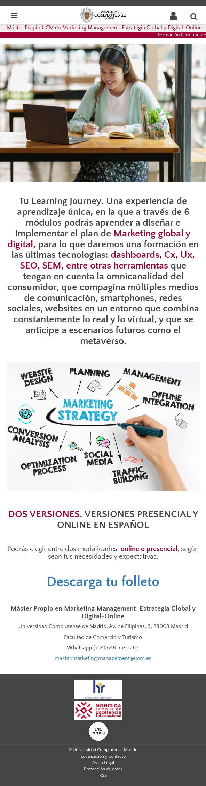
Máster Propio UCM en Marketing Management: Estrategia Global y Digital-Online (104, 27)
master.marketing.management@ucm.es (103, 658)
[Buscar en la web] (194, 16)
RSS (103, 775)
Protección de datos (103, 768)
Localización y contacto (103, 756)
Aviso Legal (103, 762)
